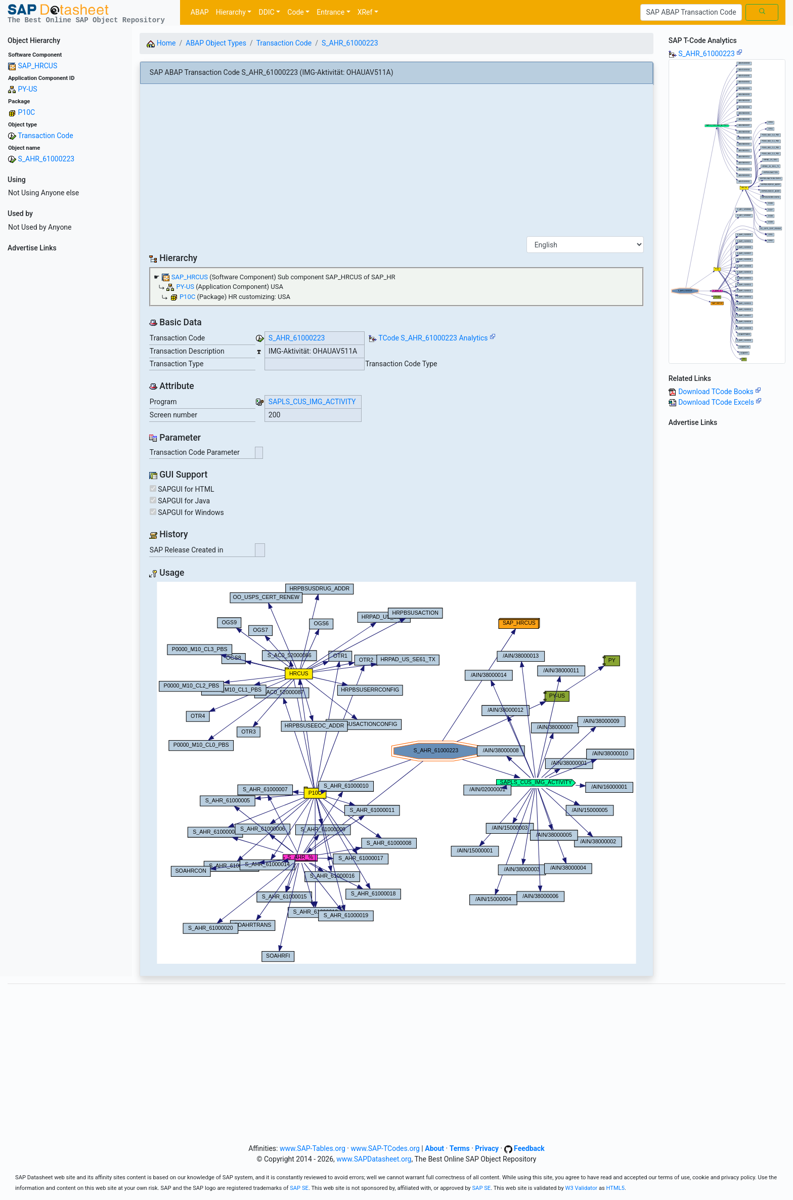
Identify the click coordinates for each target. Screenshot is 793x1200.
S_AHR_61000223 (46, 159)
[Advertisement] (66, 408)
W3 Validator (581, 1188)
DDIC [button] (266, 12)
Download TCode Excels (720, 402)
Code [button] (295, 12)
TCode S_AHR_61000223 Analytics (433, 338)
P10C (26, 112)
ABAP (200, 12)
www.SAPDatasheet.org (373, 1159)
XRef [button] (365, 12)
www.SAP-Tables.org (312, 1148)
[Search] (691, 12)
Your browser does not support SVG (396, 773)
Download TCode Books (719, 392)
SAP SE (299, 1188)
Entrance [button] (330, 12)
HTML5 (615, 1188)
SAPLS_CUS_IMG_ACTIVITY (312, 402)
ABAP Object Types (216, 43)
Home (161, 43)
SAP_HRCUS (37, 66)
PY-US (27, 89)
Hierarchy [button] (231, 12)
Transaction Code (45, 136)
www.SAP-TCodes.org (385, 1148)
